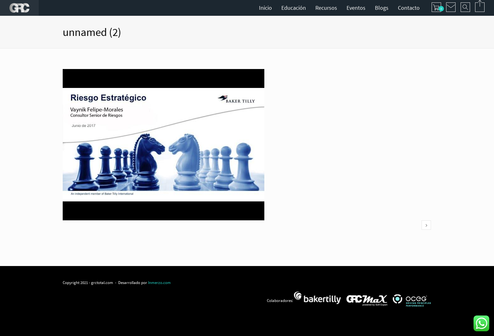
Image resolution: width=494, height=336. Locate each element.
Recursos (326, 7)
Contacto (409, 7)
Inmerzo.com (159, 282)
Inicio (265, 7)
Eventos (356, 7)
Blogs (381, 7)
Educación (293, 7)
